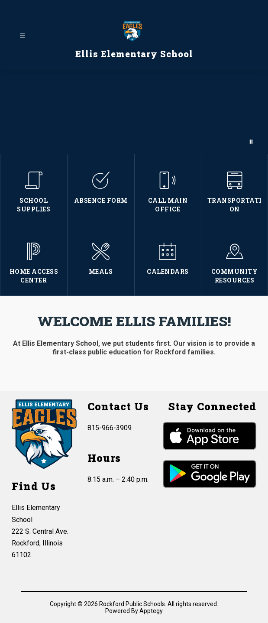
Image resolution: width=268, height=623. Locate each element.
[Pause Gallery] (251, 142)
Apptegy (151, 610)
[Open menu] (22, 36)
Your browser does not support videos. (134, 112)
